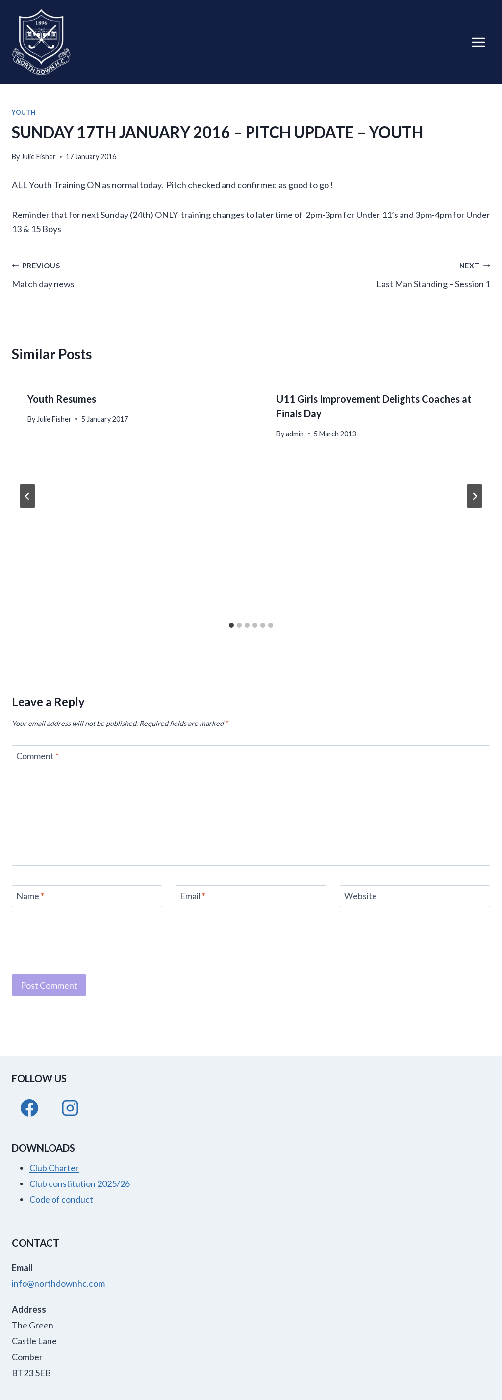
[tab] (231, 625)
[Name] (87, 896)
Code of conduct (61, 1199)
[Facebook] (29, 1108)
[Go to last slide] (27, 496)
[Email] (251, 896)
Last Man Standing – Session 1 (375, 273)
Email (192, 896)
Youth (24, 112)
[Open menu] (478, 41)
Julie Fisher (38, 156)
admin (295, 434)
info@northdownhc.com (58, 1283)
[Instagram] (70, 1108)
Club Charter (54, 1167)
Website (360, 896)
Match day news (127, 273)
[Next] (474, 496)
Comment (37, 755)
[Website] (415, 896)
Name (30, 896)
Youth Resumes (61, 399)
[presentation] (86, 939)
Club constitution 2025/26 (79, 1183)
